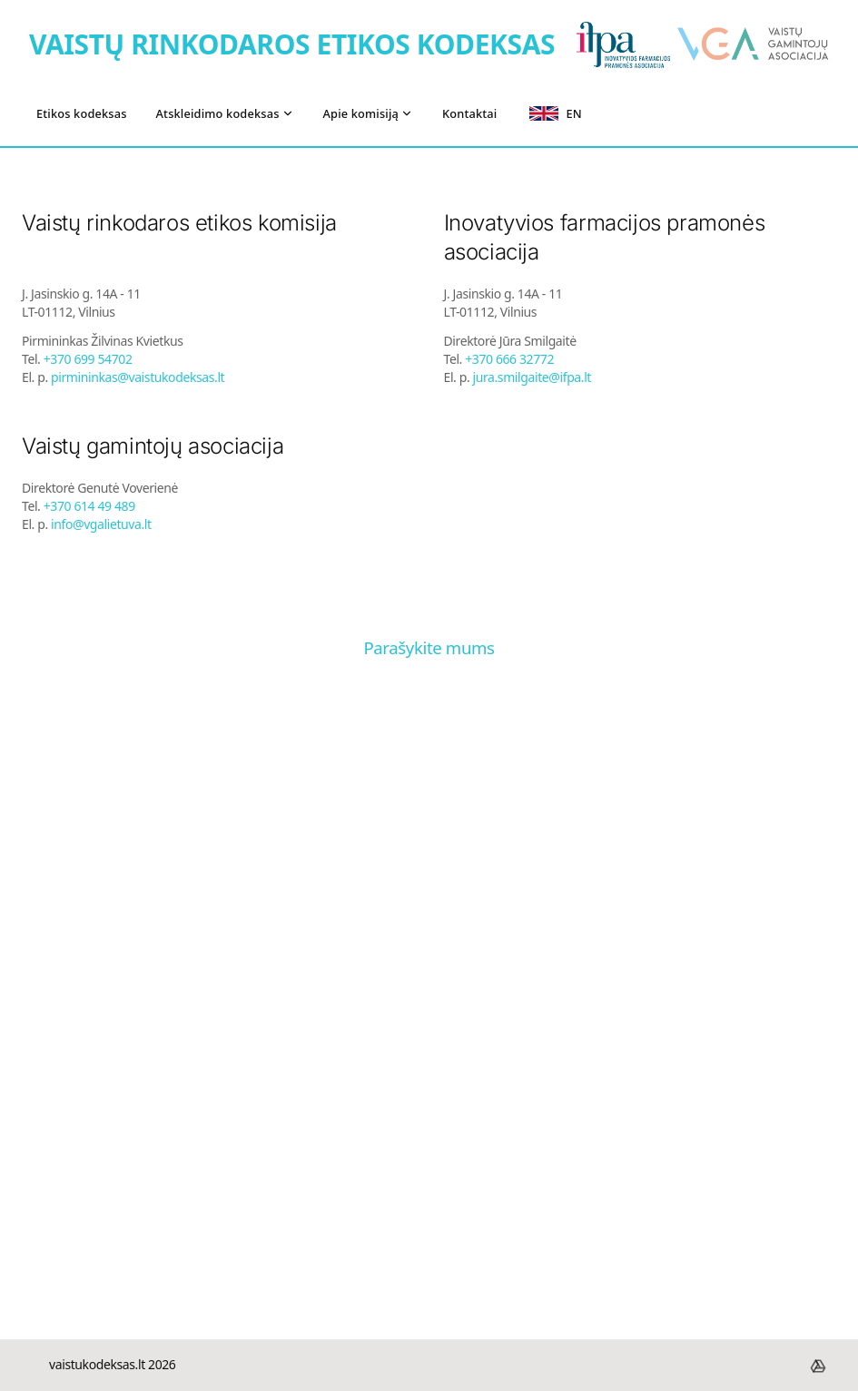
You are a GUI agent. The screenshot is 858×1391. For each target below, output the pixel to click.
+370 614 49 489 (89, 505)
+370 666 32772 (509, 358)
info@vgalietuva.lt (101, 524)
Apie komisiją (368, 113)
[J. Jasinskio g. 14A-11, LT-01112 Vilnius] (429, 1021)
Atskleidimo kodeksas (225, 113)
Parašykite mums (428, 647)
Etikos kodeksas (81, 113)
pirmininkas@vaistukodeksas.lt (137, 377)
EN (555, 113)
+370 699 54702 (88, 358)
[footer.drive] (818, 1365)
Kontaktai (469, 113)
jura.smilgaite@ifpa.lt (532, 377)
